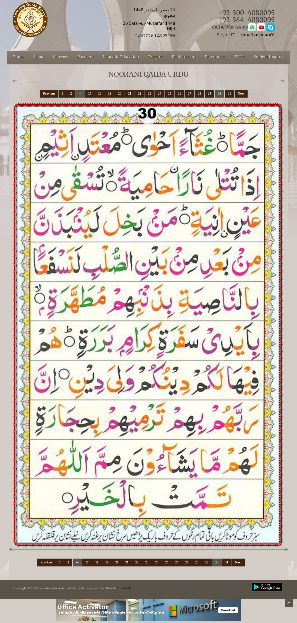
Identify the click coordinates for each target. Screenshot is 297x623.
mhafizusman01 (258, 35)
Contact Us (124, 588)
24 (159, 93)
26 (179, 93)
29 (209, 93)
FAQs (240, 56)
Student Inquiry (268, 56)
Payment (85, 56)
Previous (49, 93)
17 (89, 93)
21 (129, 93)
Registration (183, 56)
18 (99, 93)
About (38, 56)
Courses (60, 56)
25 (169, 93)
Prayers (155, 56)
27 (189, 93)
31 (229, 93)
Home (18, 56)
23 (149, 93)
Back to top (289, 603)
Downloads (215, 56)
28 (199, 93)
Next (241, 93)
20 (119, 93)
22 (139, 93)
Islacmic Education (121, 56)
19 (109, 93)
